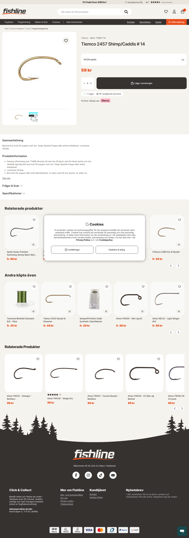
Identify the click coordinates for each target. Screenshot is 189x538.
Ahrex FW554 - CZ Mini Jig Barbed (141, 397)
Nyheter (131, 22)
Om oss (64, 498)
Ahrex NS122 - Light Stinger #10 (165, 320)
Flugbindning (24, 22)
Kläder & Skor (41, 22)
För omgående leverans (110, 94)
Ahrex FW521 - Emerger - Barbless (19, 397)
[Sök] (94, 12)
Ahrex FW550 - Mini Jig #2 (129, 318)
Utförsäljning (176, 22)
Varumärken (145, 22)
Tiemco (84, 38)
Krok (28, 29)
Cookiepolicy (106, 240)
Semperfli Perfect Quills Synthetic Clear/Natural (91, 320)
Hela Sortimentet (74, 22)
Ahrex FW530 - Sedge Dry (60, 398)
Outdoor (56, 22)
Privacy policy (67, 501)
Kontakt (93, 494)
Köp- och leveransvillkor (71, 495)
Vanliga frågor (96, 497)
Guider (158, 22)
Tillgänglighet (66, 504)
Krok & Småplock (17, 29)
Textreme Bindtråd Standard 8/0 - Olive (20, 320)
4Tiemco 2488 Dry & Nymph (166, 252)
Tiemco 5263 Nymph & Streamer (54, 320)
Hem (6, 29)
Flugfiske (9, 22)
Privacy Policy (83, 240)
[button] (165, 2)
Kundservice (134, 2)
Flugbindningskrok (40, 29)
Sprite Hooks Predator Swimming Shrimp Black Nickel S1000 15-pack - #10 (21, 253)
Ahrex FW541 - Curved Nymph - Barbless (103, 397)
